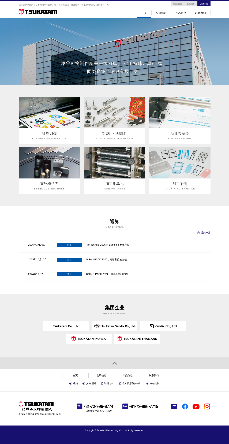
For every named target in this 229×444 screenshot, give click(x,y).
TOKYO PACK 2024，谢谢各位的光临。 (108, 274)
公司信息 (161, 12)
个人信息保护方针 (132, 383)
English (190, 3)
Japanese (177, 3)
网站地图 (155, 383)
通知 (75, 383)
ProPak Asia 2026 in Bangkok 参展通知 (107, 244)
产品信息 (181, 12)
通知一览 (206, 232)
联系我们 (200, 12)
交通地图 (91, 383)
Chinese (204, 3)
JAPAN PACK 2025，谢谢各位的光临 (106, 259)
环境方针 (109, 383)
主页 (144, 12)
